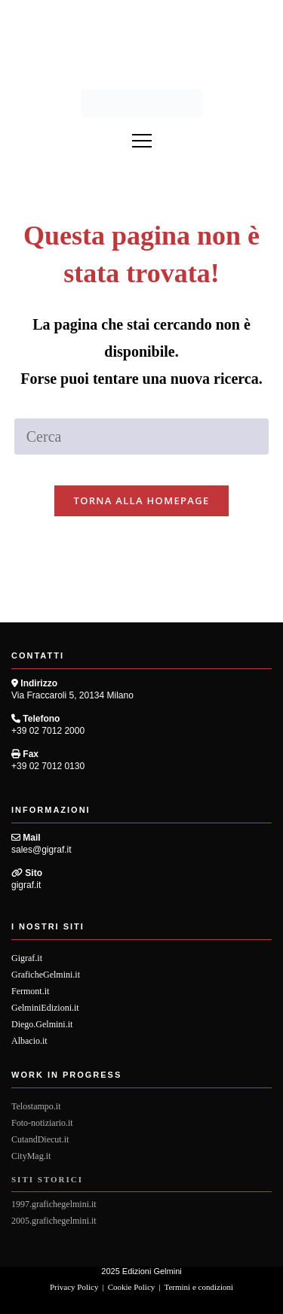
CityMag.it (31, 1156)
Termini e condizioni (199, 1286)
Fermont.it (30, 991)
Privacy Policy (74, 1286)
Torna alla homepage (142, 500)
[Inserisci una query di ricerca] (141, 436)
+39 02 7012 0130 (48, 766)
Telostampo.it (35, 1106)
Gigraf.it (26, 958)
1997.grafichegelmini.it (54, 1204)
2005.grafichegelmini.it (54, 1220)
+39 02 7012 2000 (48, 730)
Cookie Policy (131, 1286)
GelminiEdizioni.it (45, 1007)
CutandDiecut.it (40, 1139)
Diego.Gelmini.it (41, 1024)
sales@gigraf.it (41, 849)
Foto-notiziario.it (42, 1123)
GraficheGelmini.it (45, 974)
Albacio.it (29, 1041)
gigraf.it (26, 885)
